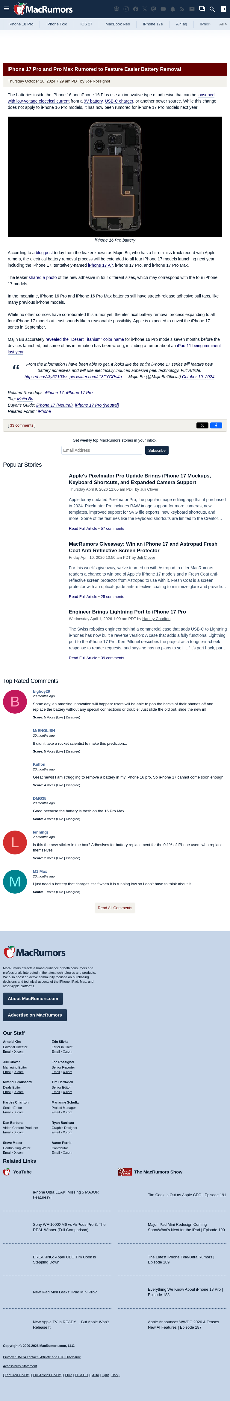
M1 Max (40, 871)
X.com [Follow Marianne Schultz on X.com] (67, 1112)
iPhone (44, 411)
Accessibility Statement (20, 1366)
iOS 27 (87, 24)
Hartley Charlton (156, 618)
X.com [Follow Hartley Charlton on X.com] (19, 1112)
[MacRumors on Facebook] (136, 9)
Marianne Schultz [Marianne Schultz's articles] (65, 1102)
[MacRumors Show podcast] (116, 9)
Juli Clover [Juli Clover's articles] (11, 1062)
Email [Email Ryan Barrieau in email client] (56, 1132)
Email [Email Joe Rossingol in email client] (56, 1072)
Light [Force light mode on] (105, 1375)
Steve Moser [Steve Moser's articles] (12, 1142)
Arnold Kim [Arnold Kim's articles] (12, 1041)
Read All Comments (115, 908)
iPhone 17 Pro (79, 392)
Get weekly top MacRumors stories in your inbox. (115, 440)
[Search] (214, 9)
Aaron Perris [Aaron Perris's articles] (62, 1142)
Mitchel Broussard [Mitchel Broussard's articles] (17, 1082)
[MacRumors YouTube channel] (163, 9)
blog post (44, 252)
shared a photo (43, 277)
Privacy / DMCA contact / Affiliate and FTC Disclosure (42, 1357)
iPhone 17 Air (100, 265)
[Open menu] (6, 9)
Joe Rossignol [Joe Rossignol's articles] (63, 1062)
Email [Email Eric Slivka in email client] (56, 1051)
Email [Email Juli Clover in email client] (7, 1072)
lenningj (40, 832)
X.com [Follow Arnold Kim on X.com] (19, 1051)
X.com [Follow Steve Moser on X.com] (19, 1152)
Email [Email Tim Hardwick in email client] (56, 1092)
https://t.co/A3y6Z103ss (46, 376)
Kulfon (39, 764)
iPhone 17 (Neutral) (54, 405)
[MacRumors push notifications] (173, 9)
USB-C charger (119, 101)
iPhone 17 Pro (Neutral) (97, 405)
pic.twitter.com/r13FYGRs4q (95, 376)
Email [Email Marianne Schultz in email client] (56, 1112)
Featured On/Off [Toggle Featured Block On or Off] (16, 1375)
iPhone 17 (54, 392)
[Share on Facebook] (216, 425)
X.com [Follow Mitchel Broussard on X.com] (19, 1092)
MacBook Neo (118, 24)
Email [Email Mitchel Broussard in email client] (7, 1092)
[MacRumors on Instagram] (126, 9)
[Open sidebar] (223, 9)
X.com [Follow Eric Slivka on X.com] (67, 1051)
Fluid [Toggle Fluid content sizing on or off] (68, 1375)
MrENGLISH (44, 730)
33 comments (21, 425)
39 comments (112, 658)
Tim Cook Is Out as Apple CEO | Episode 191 (187, 1195)
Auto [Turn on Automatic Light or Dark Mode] (95, 1375)
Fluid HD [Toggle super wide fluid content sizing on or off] (81, 1375)
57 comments (112, 528)
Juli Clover (149, 489)
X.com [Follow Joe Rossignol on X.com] (67, 1072)
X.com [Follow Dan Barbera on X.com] (19, 1132)
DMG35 (39, 798)
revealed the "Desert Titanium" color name (85, 339)
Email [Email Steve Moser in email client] (7, 1152)
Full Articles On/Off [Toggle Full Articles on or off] (47, 1375)
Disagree (72, 717)
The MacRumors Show (158, 1171)
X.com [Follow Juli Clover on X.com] (19, 1072)
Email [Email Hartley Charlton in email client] (7, 1112)
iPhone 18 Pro (21, 24)
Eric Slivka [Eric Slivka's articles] (60, 1041)
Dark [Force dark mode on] (114, 1375)
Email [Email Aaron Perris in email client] (56, 1152)
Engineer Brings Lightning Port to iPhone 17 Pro (127, 612)
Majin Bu (25, 398)
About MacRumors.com (33, 998)
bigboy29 (41, 691)
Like (60, 717)
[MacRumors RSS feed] (182, 9)
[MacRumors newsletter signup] (192, 9)
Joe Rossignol (97, 81)
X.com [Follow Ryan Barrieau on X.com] (67, 1132)
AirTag (181, 24)
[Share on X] (202, 425)
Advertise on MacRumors (35, 1014)
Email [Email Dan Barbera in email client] (7, 1132)
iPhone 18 (209, 24)
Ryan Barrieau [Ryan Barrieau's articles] (63, 1122)
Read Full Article (83, 528)
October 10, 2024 (198, 376)
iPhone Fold (56, 24)
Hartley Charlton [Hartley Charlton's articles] (16, 1102)
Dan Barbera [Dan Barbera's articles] (12, 1122)
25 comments (112, 596)
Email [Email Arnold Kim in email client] (7, 1051)
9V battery (93, 101)
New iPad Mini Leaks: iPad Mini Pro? (65, 1292)
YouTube (22, 1171)
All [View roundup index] (223, 24)
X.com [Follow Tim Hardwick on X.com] (67, 1092)
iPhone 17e (153, 24)
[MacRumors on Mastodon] (154, 9)
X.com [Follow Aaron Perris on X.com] (67, 1152)
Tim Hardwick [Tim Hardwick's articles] (62, 1082)
